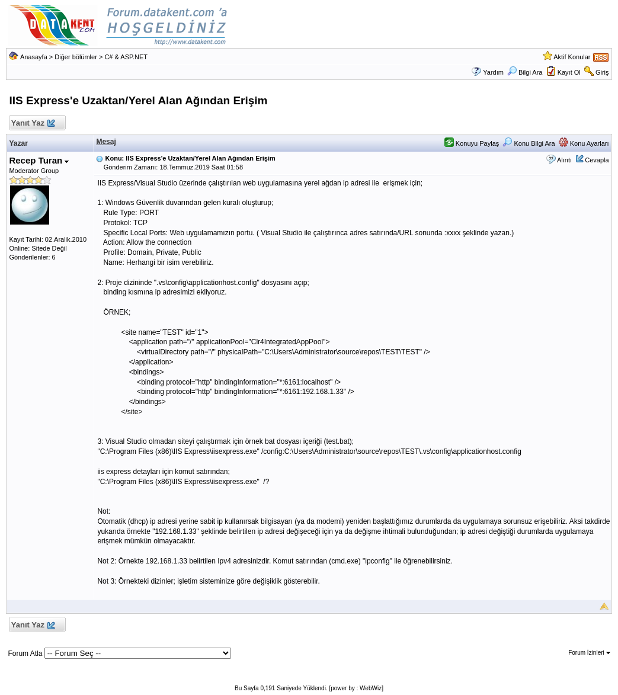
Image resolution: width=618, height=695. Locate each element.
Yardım (493, 72)
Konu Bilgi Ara (528, 143)
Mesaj (106, 141)
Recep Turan (39, 160)
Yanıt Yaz (32, 123)
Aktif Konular (571, 56)
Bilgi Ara (524, 72)
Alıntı (564, 160)
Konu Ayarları (584, 143)
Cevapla (597, 160)
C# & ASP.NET (126, 56)
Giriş (602, 72)
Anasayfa (33, 56)
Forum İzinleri (589, 652)
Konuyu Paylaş (471, 143)
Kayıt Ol (569, 72)
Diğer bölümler (76, 56)
